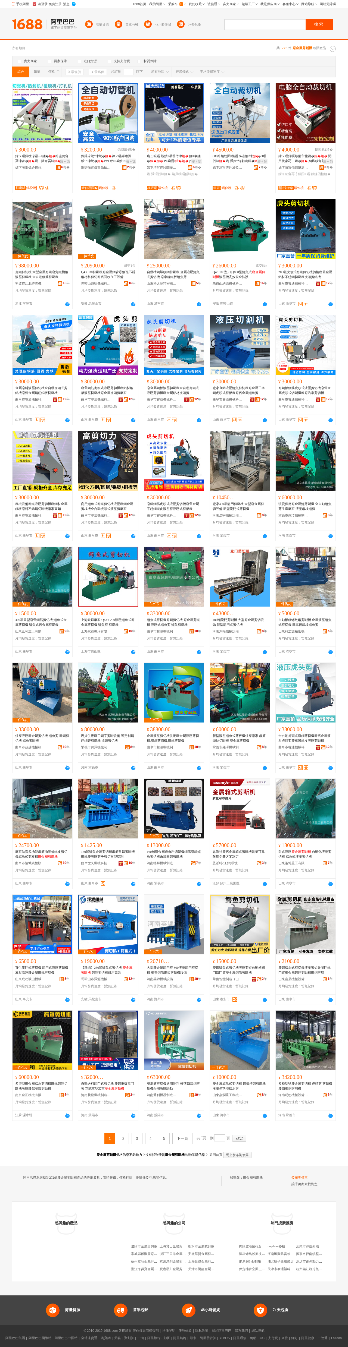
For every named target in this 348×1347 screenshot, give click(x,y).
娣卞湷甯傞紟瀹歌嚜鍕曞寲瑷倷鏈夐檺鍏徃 (228, 167)
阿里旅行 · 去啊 (158, 1338)
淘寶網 (106, 1338)
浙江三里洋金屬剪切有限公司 (181, 1254)
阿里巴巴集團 (15, 1338)
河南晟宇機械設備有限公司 (228, 515)
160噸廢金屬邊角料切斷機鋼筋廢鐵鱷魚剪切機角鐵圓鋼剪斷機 (174, 854)
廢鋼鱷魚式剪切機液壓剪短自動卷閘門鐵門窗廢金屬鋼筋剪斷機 (239, 970)
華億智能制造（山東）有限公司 (228, 979)
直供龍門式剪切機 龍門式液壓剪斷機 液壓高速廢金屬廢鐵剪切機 (41, 970)
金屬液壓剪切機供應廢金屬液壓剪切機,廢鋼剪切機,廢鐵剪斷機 (173, 738)
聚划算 (129, 1338)
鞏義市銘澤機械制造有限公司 (293, 515)
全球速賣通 (89, 1338)
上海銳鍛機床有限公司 (96, 631)
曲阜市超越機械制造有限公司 (162, 631)
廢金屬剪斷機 (253, 1177)
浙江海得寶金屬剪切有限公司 (152, 1269)
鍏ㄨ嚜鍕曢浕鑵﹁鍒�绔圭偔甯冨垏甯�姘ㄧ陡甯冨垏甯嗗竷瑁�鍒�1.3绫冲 (42, 158)
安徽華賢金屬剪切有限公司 (207, 1254)
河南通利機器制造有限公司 (162, 1095)
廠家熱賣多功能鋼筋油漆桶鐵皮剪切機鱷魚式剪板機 (41, 854)
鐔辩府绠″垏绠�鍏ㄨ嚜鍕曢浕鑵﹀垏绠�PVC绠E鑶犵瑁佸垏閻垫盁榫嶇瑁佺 (107, 158)
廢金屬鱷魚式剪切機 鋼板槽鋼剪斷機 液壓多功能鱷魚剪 (239, 1086)
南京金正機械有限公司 (30, 1095)
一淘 (140, 1338)
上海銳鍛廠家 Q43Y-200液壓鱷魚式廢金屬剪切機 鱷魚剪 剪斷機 (108, 622)
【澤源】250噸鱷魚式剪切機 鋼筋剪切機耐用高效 (106, 970)
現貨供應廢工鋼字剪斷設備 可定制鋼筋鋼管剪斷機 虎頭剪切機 (107, 738)
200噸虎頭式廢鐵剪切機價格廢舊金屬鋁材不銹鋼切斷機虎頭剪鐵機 (305, 274)
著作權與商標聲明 (146, 1331)
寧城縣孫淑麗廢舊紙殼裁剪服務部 (155, 1254)
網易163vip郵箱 (250, 1261)
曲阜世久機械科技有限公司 (96, 863)
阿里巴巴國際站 (40, 1338)
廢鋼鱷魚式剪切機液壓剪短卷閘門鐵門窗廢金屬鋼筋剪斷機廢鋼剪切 (304, 970)
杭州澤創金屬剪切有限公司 (179, 1261)
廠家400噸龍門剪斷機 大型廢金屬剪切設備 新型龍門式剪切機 (238, 506)
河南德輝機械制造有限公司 (162, 863)
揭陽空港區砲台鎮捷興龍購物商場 (263, 1246)
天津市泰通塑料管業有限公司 (289, 1269)
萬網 (253, 1338)
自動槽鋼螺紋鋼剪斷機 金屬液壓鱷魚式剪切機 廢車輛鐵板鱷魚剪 (173, 274)
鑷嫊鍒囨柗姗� (319, 174)
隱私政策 (201, 1331)
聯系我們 (241, 1331)
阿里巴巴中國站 (66, 1338)
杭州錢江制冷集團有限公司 (315, 1269)
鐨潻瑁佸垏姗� (159, 174)
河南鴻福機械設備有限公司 (228, 631)
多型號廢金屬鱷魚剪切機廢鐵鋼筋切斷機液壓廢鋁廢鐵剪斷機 (41, 1086)
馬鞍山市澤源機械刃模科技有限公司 (96, 979)
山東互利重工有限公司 (30, 631)
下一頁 (182, 1138)
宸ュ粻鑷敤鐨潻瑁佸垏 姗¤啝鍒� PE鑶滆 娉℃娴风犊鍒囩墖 (174, 158)
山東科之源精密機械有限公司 (162, 283)
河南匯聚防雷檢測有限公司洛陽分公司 (295, 1254)
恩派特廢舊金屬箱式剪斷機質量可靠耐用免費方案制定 (239, 854)
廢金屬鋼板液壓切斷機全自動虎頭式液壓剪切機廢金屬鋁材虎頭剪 (173, 390)
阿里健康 (307, 1338)
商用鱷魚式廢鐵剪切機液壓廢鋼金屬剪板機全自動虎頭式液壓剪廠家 (107, 506)
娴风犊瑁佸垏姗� (185, 174)
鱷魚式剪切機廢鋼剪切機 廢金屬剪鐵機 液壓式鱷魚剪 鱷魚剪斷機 (173, 622)
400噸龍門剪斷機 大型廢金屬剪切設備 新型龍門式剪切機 (238, 622)
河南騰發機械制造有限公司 (96, 1095)
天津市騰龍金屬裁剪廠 (204, 1269)
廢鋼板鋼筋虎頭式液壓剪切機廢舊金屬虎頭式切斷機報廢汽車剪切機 (304, 390)
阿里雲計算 (208, 1338)
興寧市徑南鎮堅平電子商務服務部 (320, 1254)
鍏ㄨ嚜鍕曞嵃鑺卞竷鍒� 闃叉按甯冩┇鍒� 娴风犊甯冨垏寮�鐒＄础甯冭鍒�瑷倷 (304, 158)
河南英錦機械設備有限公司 (162, 979)
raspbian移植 (276, 1246)
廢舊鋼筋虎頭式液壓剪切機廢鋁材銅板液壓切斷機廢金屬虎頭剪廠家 (107, 390)
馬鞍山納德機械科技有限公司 (96, 283)
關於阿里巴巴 (221, 1331)
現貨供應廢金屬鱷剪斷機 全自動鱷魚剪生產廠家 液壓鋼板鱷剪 (304, 506)
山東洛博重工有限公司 (293, 863)
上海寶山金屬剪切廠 (174, 1246)
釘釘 (294, 1338)
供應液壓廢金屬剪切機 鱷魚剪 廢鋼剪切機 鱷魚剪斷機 (42, 738)
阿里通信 (239, 1338)
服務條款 (185, 1331)
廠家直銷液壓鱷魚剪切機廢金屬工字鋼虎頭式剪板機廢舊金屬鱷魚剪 (239, 390)
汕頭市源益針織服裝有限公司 (317, 1246)
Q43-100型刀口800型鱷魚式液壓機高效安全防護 (239, 274)
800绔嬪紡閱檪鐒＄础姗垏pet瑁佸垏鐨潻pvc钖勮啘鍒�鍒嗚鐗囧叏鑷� (239, 158)
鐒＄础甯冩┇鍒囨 (292, 174)
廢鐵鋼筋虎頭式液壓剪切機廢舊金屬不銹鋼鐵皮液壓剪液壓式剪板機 (173, 506)
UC (262, 1338)
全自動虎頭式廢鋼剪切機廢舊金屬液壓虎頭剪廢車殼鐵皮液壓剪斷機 (304, 738)
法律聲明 (168, 1331)
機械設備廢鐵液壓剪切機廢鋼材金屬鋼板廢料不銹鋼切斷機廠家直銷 (41, 506)
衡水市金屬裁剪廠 (201, 1246)
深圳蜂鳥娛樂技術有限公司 (258, 1254)
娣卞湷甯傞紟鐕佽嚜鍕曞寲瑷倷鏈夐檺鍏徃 (30, 167)
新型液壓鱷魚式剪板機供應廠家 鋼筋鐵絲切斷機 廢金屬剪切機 (239, 738)
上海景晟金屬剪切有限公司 (207, 1261)
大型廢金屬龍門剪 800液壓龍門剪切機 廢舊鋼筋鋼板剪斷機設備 (172, 970)
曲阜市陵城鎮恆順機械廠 (30, 863)
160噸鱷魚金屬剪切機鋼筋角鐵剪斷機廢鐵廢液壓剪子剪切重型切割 (108, 854)
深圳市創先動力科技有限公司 (317, 1261)
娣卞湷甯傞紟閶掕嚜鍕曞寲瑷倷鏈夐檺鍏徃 (162, 167)
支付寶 (273, 1338)
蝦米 (193, 1338)
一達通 (323, 1338)
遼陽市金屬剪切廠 (144, 1246)
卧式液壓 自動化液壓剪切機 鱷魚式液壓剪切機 (304, 854)
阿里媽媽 (179, 1338)
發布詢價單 (299, 1177)
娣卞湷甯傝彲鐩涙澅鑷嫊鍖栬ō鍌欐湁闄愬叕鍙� (293, 167)
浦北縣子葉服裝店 (281, 1261)
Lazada (336, 1338)
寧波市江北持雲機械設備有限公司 (30, 283)
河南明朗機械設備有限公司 (293, 1095)
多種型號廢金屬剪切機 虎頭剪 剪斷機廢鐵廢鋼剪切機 (305, 1086)
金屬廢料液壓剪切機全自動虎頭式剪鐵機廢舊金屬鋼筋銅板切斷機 (41, 390)
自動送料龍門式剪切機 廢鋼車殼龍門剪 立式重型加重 (107, 1086)
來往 (284, 1338)
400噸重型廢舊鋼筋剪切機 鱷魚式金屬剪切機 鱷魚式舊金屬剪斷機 (41, 622)
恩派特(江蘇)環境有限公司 (228, 863)
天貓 (117, 1338)
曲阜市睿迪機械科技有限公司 (293, 283)
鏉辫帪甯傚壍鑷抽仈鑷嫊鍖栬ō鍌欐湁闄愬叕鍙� (96, 167)
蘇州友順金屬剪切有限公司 (150, 1261)
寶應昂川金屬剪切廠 (174, 1269)
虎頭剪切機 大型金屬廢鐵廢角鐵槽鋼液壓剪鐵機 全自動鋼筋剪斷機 (41, 274)
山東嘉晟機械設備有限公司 (293, 979)
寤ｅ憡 (65, 161)
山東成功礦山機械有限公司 (30, 979)
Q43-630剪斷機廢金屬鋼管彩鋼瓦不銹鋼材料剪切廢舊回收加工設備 (108, 274)
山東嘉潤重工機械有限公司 (228, 1095)
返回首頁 (215, 1155)
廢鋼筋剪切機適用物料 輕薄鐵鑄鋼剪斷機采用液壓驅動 (173, 1086)
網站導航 (258, 1331)
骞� (65, 167)
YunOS (224, 1338)
